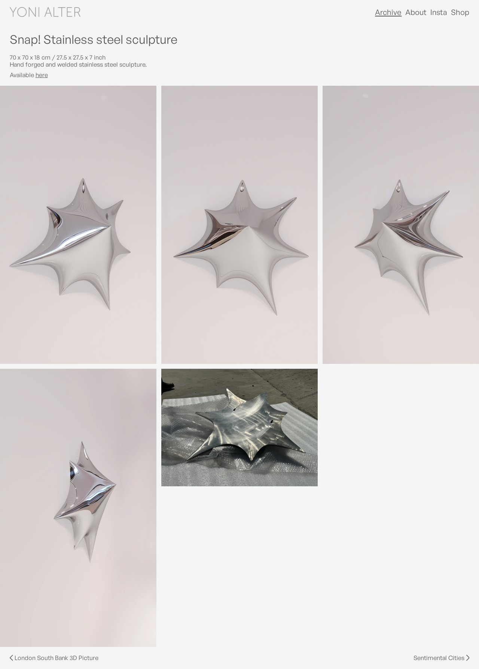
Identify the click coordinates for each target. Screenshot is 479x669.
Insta (438, 12)
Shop (460, 12)
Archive (388, 12)
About (416, 12)
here (42, 75)
